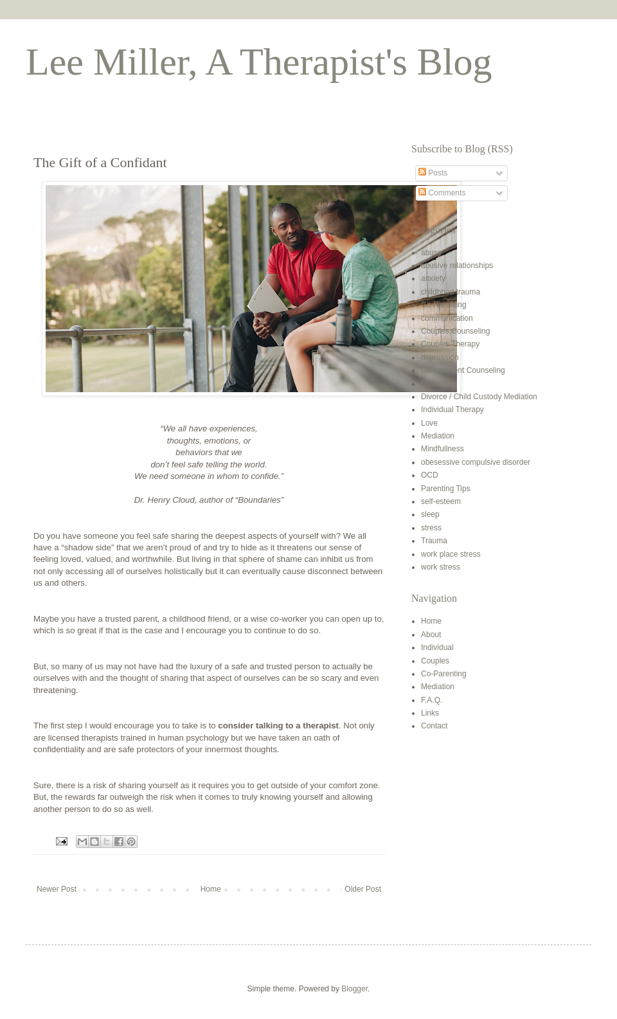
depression (440, 357)
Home (211, 889)
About (431, 634)
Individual (437, 647)
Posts (432, 172)
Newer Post (56, 889)
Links (430, 712)
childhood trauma (450, 291)
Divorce (434, 383)
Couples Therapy (450, 343)
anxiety (433, 278)
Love (429, 423)
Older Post (362, 889)
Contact (434, 725)
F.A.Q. (431, 700)
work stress (440, 567)
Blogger (354, 988)
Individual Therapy (452, 409)
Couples (435, 660)
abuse (431, 252)
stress (431, 527)
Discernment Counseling (463, 370)
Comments (441, 192)
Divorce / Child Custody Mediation (479, 396)
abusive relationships (457, 265)
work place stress (451, 554)
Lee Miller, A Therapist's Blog (259, 62)
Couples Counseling (455, 331)
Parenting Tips (445, 488)
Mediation (437, 435)
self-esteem (441, 501)
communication (447, 318)
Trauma (434, 540)
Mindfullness (442, 448)
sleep (430, 514)
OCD (429, 475)
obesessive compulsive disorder (475, 462)
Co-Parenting (444, 304)
